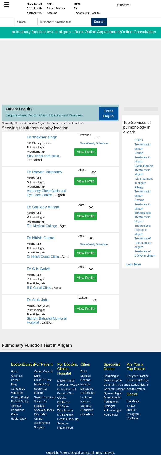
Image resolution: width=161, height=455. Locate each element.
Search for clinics (45, 397)
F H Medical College (42, 226)
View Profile (86, 152)
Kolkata (85, 384)
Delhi (83, 371)
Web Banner (65, 410)
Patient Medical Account (56, 9)
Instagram (133, 414)
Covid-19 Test (43, 380)
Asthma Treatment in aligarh (143, 204)
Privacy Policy (20, 397)
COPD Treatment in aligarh (143, 144)
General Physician (115, 384)
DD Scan (63, 406)
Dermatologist (112, 397)
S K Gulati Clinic (39, 287)
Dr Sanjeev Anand (43, 207)
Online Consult (43, 371)
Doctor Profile (65, 380)
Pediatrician (111, 401)
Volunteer (17, 392)
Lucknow (86, 397)
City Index (40, 414)
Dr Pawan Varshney (44, 172)
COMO (61, 397)
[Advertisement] (80, 69)
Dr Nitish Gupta (40, 238)
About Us (17, 375)
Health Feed (65, 427)
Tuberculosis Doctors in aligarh (143, 230)
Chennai (85, 380)
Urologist (109, 406)
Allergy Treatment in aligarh (143, 191)
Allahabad (86, 410)
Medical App (42, 384)
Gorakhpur (87, 414)
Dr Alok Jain (37, 299)
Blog (14, 384)
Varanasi (86, 405)
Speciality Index (44, 410)
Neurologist (111, 414)
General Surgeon (114, 388)
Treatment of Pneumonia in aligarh (143, 243)
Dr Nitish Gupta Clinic (43, 256)
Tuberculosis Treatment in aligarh (143, 217)
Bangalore (86, 388)
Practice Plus (65, 393)
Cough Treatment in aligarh (143, 157)
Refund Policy (20, 401)
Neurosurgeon (113, 380)
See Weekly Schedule (94, 143)
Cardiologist (111, 376)
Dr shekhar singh (42, 137)
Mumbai (85, 375)
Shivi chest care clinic (43, 156)
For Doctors (123, 5)
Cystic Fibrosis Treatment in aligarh (144, 170)
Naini (37, 375)
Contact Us (18, 388)
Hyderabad (87, 392)
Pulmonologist (112, 410)
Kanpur (85, 401)
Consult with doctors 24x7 (34, 9)
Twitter (131, 405)
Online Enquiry (108, 113)
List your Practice (68, 384)
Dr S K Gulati (38, 269)
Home (14, 371)
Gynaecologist (113, 393)
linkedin (131, 409)
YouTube (132, 418)
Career (15, 380)
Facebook (133, 401)
